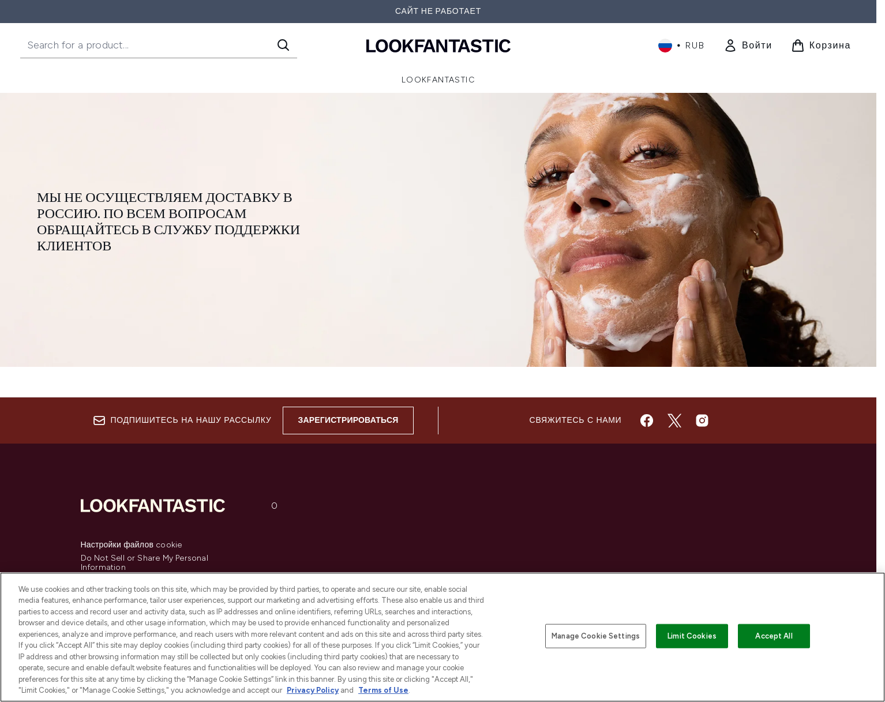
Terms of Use (383, 690)
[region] (442, 637)
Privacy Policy (313, 690)
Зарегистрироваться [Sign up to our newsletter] (348, 420)
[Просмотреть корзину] (821, 45)
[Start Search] (283, 45)
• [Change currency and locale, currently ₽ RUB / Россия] (681, 45)
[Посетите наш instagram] (702, 420)
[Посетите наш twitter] (674, 420)
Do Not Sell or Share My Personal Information (144, 563)
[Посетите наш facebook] (647, 420)
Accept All (773, 636)
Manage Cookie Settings (596, 636)
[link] (748, 45)
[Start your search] (158, 45)
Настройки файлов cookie (131, 545)
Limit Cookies (692, 636)
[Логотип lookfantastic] (438, 45)
